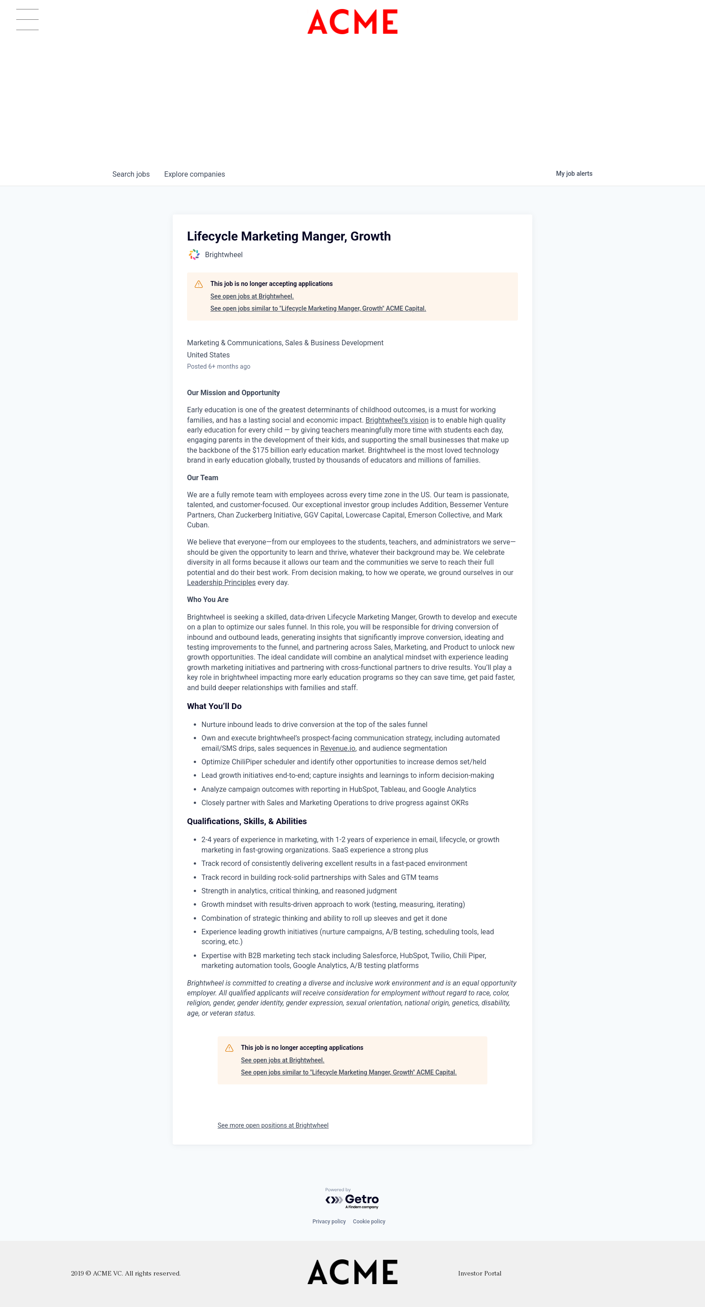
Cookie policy (369, 1221)
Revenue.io (338, 748)
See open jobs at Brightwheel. (252, 296)
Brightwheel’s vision (397, 420)
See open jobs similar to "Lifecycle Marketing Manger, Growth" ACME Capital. (318, 308)
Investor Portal (479, 1274)
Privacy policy (329, 1221)
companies (194, 174)
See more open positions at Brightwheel (273, 1125)
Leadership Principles (221, 582)
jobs (131, 174)
